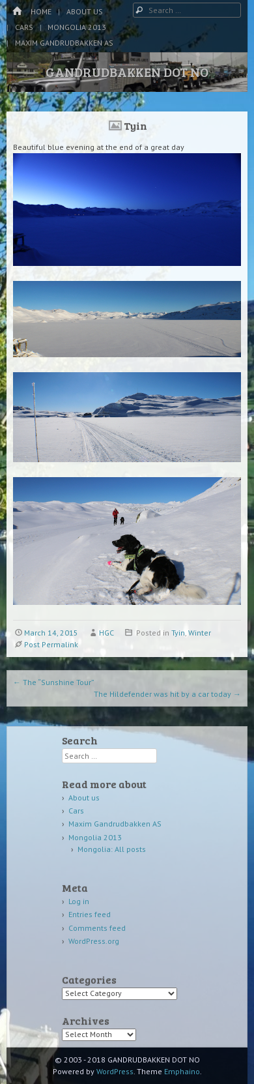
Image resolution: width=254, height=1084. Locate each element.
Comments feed (97, 928)
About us (84, 11)
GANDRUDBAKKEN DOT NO (127, 72)
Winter (199, 632)
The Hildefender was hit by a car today (167, 694)
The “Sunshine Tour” (53, 682)
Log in (78, 901)
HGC (106, 632)
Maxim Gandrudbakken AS (64, 43)
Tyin (178, 632)
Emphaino (182, 1071)
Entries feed (89, 914)
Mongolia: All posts (112, 849)
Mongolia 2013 (77, 27)
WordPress (115, 1071)
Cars (24, 27)
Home (41, 11)
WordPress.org (93, 941)
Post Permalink (51, 644)
